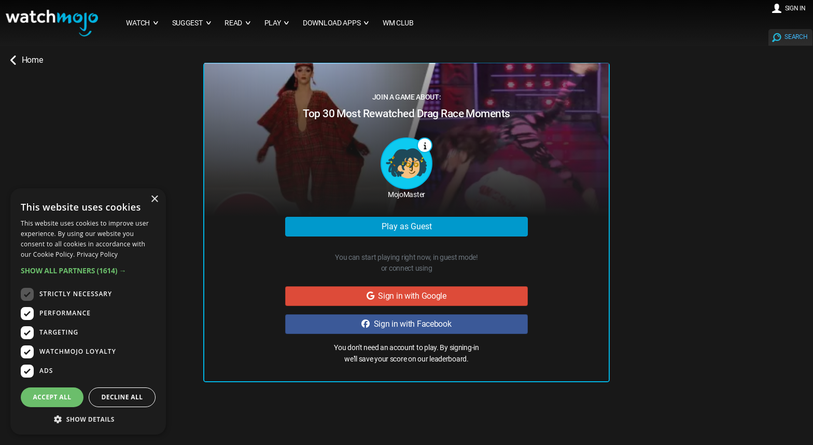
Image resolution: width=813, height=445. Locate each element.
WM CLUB (398, 23)
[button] (88, 270)
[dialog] (88, 311)
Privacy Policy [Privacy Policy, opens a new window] (97, 254)
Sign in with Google (406, 296)
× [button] (154, 199)
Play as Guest (407, 226)
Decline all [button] (122, 397)
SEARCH (795, 36)
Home (26, 60)
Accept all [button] (52, 397)
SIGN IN (795, 8)
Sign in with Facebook (406, 324)
